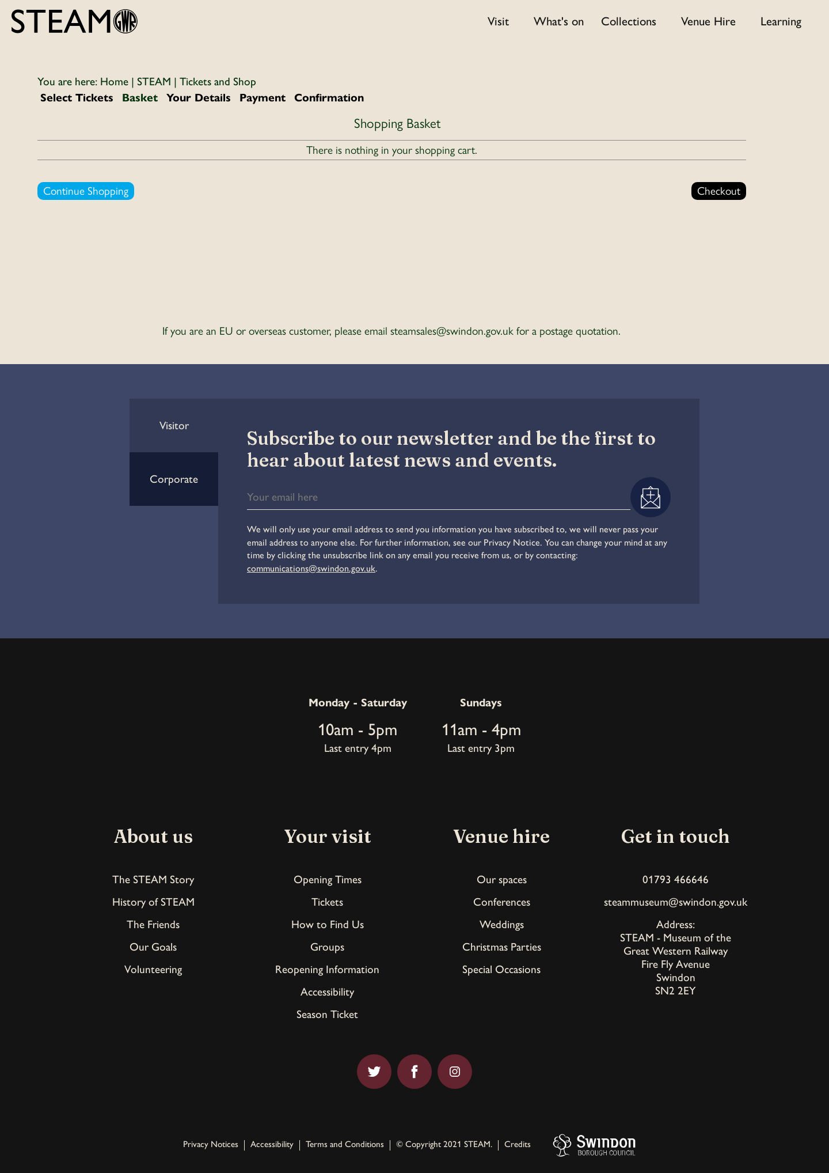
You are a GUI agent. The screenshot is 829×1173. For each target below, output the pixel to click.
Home (114, 81)
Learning (780, 21)
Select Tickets (76, 97)
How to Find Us (327, 924)
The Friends (153, 924)
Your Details (198, 97)
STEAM (154, 81)
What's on (559, 21)
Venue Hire (708, 21)
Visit (498, 21)
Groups (327, 946)
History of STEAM (153, 902)
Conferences (501, 902)
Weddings (502, 924)
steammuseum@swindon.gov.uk (675, 902)
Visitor (174, 425)
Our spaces (502, 879)
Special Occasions (501, 969)
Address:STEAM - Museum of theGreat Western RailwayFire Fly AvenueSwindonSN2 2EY (675, 957)
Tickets (327, 902)
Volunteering (153, 969)
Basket (140, 97)
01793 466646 (675, 879)
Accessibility (327, 991)
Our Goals (153, 946)
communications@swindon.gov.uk (311, 568)
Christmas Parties (501, 946)
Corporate (174, 479)
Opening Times (328, 879)
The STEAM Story (153, 879)
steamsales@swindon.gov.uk (452, 331)
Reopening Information (327, 969)
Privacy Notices (210, 1144)
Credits (517, 1144)
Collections (628, 21)
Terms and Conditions (345, 1144)
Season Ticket (327, 1014)
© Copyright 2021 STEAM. (444, 1144)
